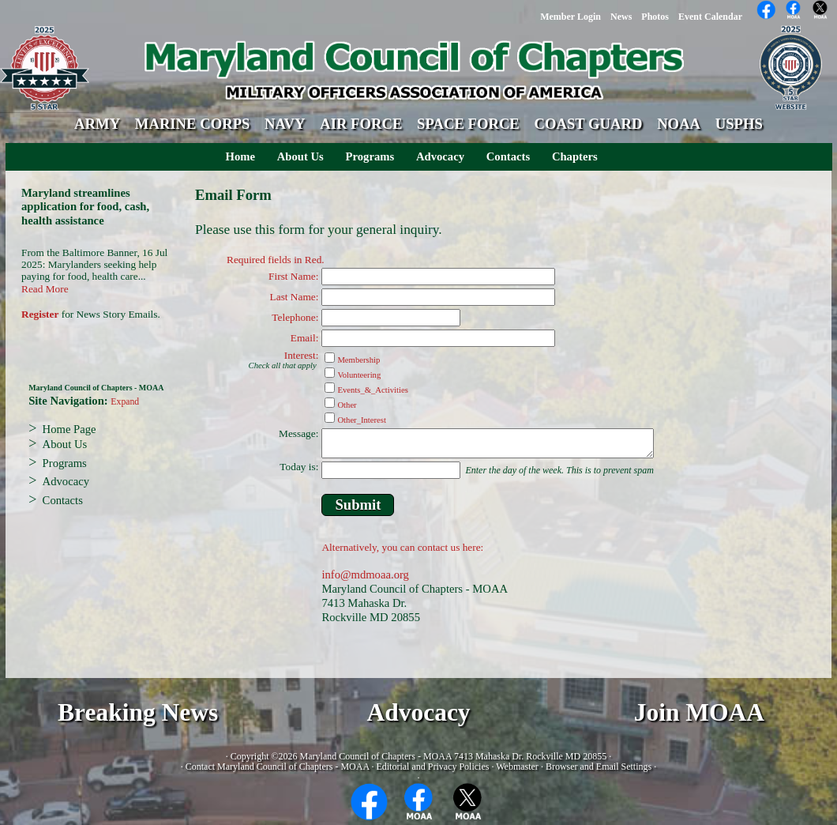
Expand (125, 402)
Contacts (508, 156)
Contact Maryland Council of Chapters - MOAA (278, 766)
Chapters (575, 156)
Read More (45, 289)
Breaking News (138, 712)
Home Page (69, 429)
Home (240, 156)
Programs (370, 156)
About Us (300, 156)
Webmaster (517, 766)
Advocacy (440, 156)
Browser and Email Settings (598, 766)
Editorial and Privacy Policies (432, 766)
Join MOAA (699, 712)
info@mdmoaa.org (365, 574)
